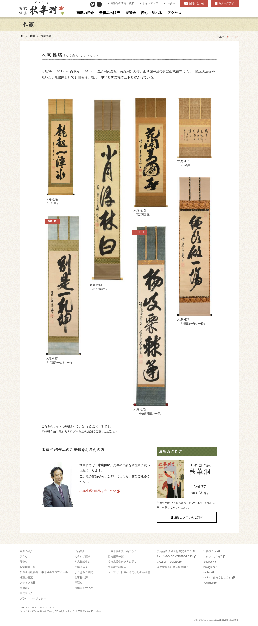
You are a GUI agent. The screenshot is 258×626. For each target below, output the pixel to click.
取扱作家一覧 (27, 567)
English (170, 3)
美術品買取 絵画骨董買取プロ (174, 551)
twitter (206, 572)
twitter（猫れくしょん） (217, 577)
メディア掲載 (27, 582)
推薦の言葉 (26, 577)
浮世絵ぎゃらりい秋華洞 (171, 567)
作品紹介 (80, 551)
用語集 (78, 582)
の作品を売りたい (97, 491)
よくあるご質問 (84, 572)
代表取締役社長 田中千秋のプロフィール (44, 572)
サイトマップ (150, 3)
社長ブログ (209, 551)
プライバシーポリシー (33, 598)
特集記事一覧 (116, 556)
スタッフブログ (212, 556)
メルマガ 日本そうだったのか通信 (129, 572)
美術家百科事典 (117, 567)
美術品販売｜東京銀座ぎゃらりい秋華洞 (41, 8)
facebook (208, 561)
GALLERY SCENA (168, 561)
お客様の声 (81, 577)
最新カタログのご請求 (188, 517)
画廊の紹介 (26, 551)
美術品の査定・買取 (122, 3)
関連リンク (26, 593)
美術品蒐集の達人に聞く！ (123, 561)
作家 (32, 36)
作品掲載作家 (82, 561)
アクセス (25, 556)
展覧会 (24, 561)
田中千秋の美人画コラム (122, 551)
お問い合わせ (196, 3)
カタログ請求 (226, 3)
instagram (209, 567)
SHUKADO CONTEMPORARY (175, 556)
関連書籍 (25, 588)
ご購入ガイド (82, 567)
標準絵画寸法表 (84, 588)
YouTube (208, 582)
